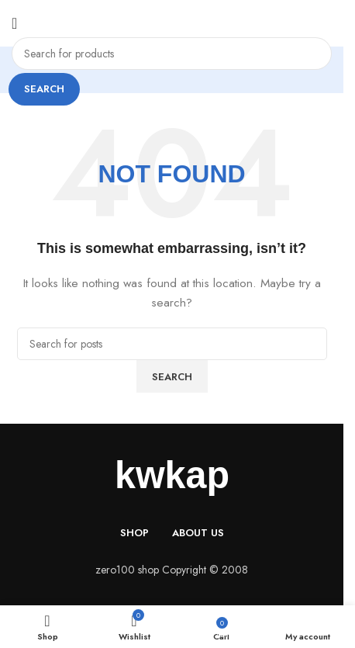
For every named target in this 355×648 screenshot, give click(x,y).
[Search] (172, 53)
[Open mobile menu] (14, 23)
